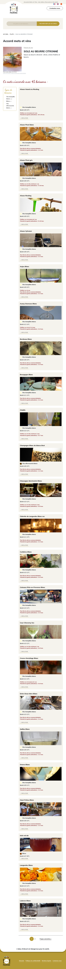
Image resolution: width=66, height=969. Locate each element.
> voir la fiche (24, 118)
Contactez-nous (55, 8)
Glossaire (21, 960)
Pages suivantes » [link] (45, 939)
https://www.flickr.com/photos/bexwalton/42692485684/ (14, 73)
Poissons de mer (28, 47)
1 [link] (31, 939)
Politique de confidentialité (33, 960)
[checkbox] (10, 98)
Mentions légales (46, 960)
